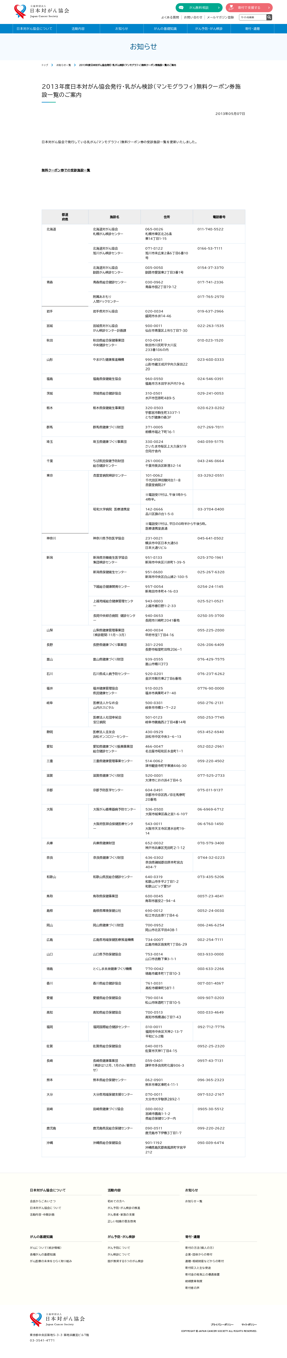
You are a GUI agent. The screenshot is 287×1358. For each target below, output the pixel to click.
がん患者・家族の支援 (121, 1214)
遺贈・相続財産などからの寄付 (204, 1261)
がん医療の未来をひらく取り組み (51, 1261)
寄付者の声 (192, 1288)
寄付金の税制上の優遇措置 (202, 1274)
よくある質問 (170, 17)
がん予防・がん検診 (209, 28)
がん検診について (119, 1254)
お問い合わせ (193, 17)
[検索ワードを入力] (252, 17)
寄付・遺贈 (252, 28)
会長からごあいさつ (43, 1201)
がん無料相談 (199, 7)
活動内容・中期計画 (42, 1214)
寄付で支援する (249, 7)
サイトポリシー (249, 1324)
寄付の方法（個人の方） (199, 1247)
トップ (45, 65)
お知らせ (121, 28)
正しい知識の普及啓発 (122, 1221)
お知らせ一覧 (63, 65)
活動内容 (78, 28)
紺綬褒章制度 (193, 1281)
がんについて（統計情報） (45, 1247)
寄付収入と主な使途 (198, 1267)
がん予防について (119, 1247)
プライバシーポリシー (222, 1324)
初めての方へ (116, 1201)
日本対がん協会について (35, 28)
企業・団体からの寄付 (198, 1254)
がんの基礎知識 (165, 28)
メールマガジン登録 (220, 17)
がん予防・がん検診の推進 (124, 1208)
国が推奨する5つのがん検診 (126, 1261)
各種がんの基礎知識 (43, 1254)
